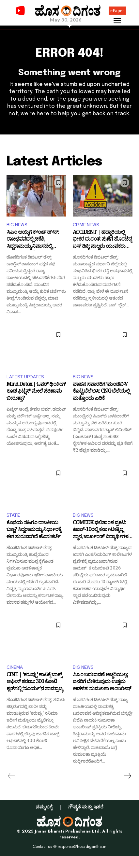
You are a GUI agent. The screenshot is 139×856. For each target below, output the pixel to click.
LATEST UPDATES (25, 377)
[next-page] (127, 776)
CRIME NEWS (86, 225)
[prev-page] (12, 776)
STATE (13, 515)
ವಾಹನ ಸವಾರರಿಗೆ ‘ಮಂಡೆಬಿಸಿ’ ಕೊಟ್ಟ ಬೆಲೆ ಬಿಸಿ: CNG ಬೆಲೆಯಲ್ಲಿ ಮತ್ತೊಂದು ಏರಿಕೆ (101, 392)
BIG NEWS (17, 225)
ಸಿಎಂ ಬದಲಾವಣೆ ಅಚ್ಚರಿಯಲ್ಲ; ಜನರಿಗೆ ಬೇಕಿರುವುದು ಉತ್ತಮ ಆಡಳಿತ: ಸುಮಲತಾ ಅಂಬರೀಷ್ (102, 682)
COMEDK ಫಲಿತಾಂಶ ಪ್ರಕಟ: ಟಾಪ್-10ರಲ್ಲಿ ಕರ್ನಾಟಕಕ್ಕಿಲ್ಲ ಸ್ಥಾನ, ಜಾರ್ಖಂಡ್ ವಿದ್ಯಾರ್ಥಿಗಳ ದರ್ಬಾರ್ (100, 530)
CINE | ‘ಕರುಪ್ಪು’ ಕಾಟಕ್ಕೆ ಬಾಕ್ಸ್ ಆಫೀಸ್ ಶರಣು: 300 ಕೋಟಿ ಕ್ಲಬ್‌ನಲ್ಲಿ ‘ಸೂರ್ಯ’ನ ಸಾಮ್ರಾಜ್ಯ (35, 682)
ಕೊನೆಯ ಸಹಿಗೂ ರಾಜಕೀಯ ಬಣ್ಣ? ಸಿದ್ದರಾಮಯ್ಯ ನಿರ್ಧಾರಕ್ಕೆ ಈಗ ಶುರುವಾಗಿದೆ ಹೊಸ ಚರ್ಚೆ (34, 530)
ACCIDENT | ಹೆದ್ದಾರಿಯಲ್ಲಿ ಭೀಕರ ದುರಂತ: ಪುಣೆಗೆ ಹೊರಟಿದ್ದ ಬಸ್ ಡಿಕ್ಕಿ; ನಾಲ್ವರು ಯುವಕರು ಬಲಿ (102, 240)
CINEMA (15, 667)
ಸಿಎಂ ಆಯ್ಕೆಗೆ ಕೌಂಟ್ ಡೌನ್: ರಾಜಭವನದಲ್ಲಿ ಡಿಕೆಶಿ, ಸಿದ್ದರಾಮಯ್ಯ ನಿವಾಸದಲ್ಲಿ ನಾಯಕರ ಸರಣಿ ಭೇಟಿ (33, 240)
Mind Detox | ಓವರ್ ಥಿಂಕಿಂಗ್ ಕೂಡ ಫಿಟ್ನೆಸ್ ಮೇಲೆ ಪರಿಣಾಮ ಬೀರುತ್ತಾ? (36, 392)
